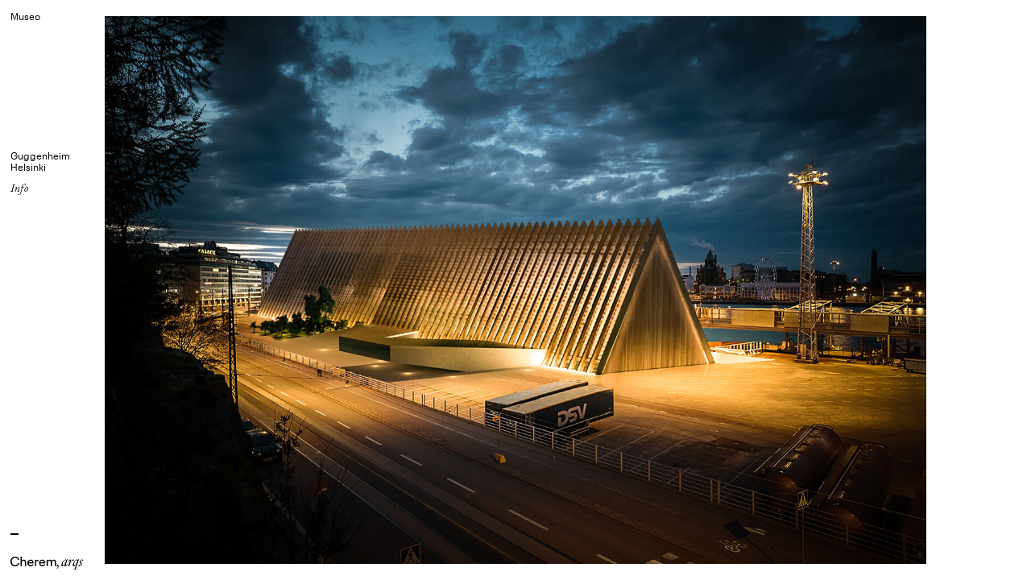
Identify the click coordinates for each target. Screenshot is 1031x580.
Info (19, 187)
